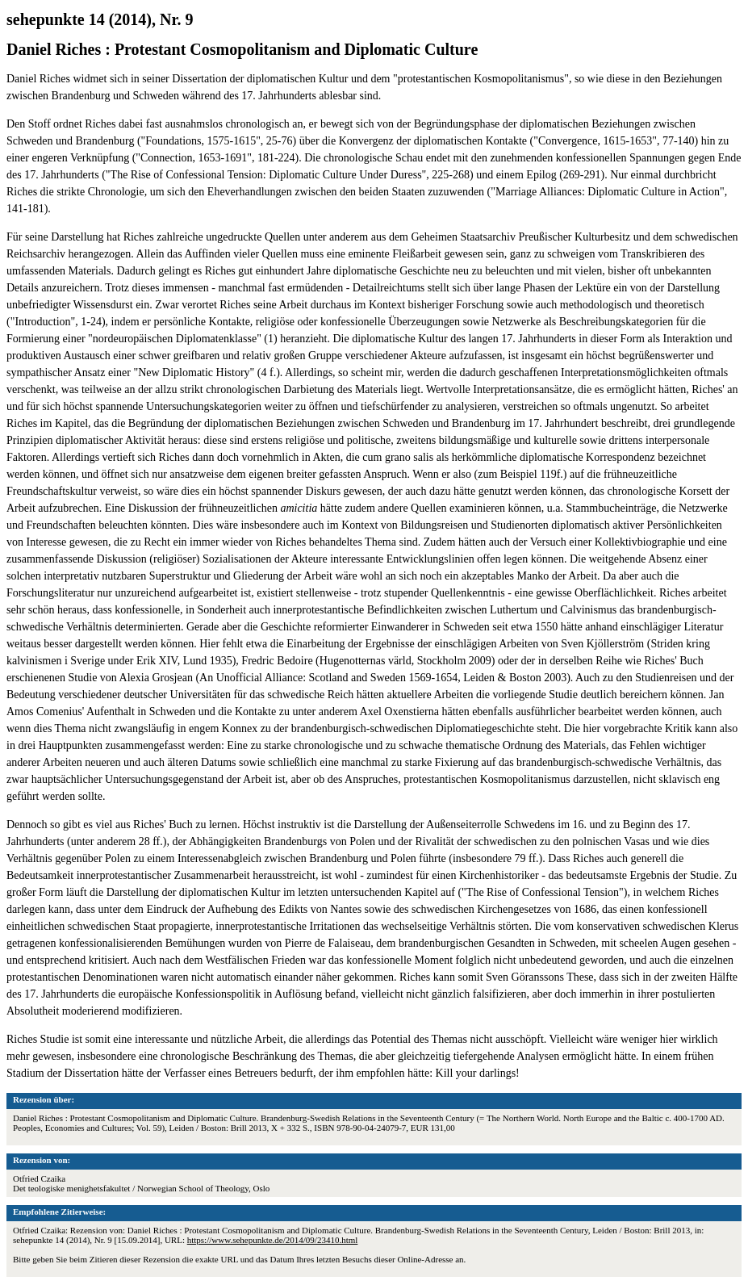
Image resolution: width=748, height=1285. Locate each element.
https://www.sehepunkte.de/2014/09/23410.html (272, 1240)
